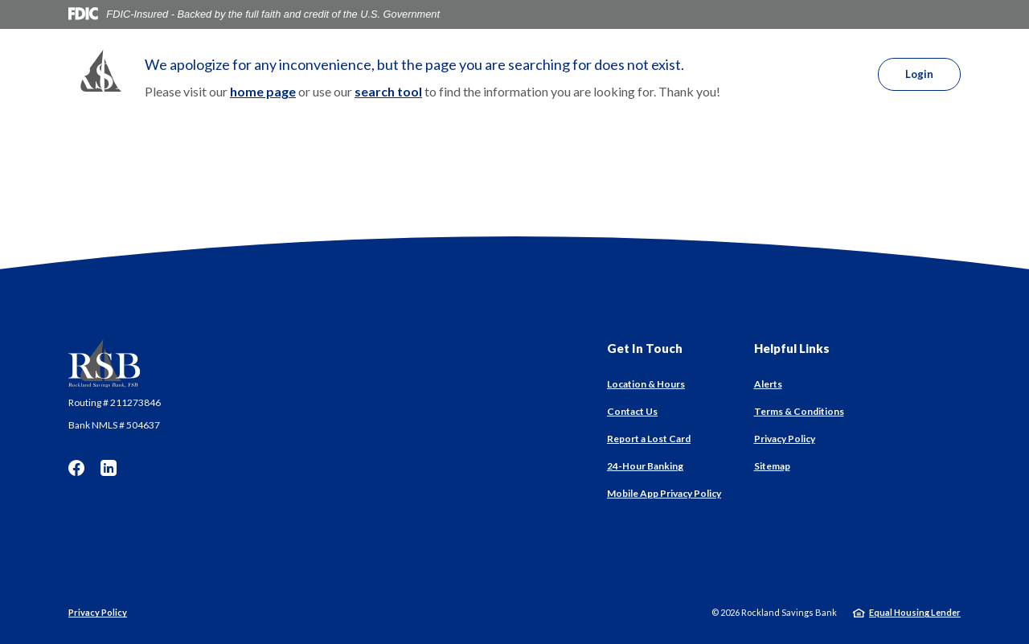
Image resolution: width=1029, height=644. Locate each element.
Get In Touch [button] (645, 348)
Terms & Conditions (799, 411)
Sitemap (772, 466)
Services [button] (520, 75)
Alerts (768, 384)
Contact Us (632, 411)
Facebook (76, 468)
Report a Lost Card (649, 439)
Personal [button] (392, 75)
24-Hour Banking (645, 466)
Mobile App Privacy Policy (664, 493)
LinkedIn (108, 468)
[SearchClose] (834, 74)
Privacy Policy (784, 439)
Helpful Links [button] (792, 348)
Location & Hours (646, 384)
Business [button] (457, 75)
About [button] (577, 75)
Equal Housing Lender (915, 612)
